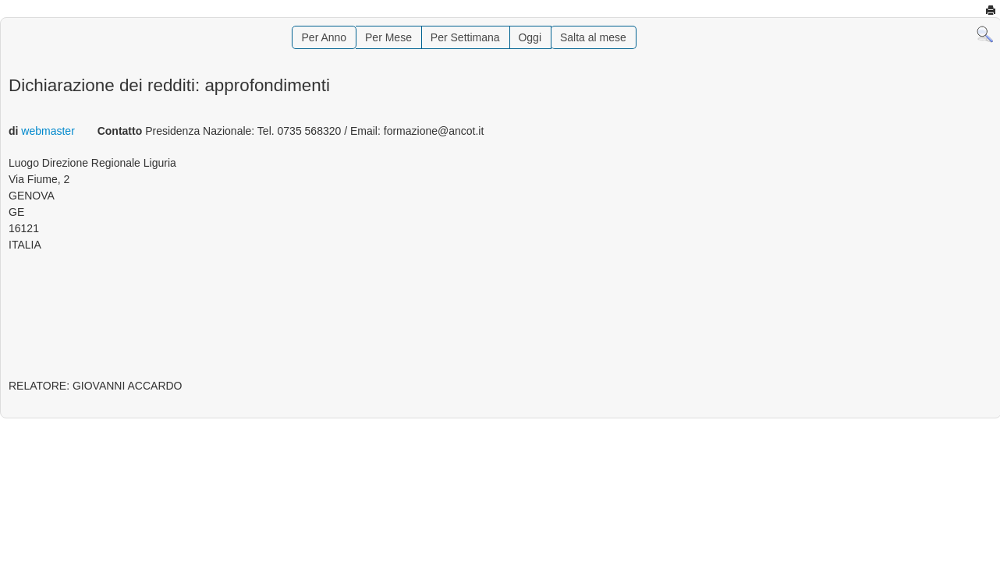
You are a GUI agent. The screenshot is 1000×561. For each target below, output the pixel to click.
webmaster (47, 131)
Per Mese (388, 37)
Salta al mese (593, 37)
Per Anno (324, 37)
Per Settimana (465, 37)
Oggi (529, 37)
